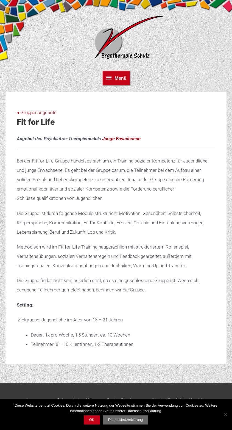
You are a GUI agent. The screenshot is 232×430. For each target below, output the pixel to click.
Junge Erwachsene (121, 138)
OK (91, 420)
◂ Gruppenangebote (37, 112)
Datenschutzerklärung (125, 420)
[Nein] (225, 414)
